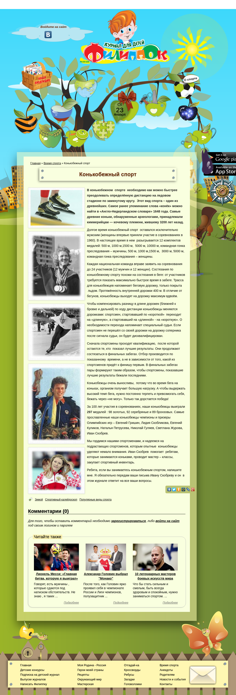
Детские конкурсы (32, 670)
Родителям (167, 674)
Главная (35, 163)
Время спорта (52, 163)
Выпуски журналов (33, 679)
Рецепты (83, 674)
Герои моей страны (90, 670)
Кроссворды (132, 670)
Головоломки (133, 684)
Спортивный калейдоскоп (61, 499)
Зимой (39, 499)
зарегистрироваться (128, 521)
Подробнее (71, 602)
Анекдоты (166, 670)
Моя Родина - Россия (91, 665)
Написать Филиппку (33, 684)
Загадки (129, 679)
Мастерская (85, 684)
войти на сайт (168, 521)
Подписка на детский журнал (39, 674)
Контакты (166, 684)
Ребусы (129, 674)
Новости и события (173, 679)
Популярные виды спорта (96, 499)
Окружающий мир (89, 679)
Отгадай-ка (131, 665)
